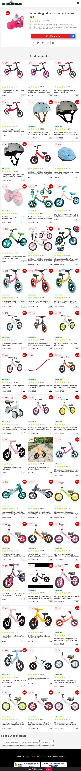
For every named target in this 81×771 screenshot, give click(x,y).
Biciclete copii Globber (29, 743)
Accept (49, 769)
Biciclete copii (47, 743)
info (24, 96)
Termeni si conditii (22, 756)
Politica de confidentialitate (41, 756)
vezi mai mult (47, 29)
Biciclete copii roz (11, 743)
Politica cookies (59, 756)
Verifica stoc (60, 36)
